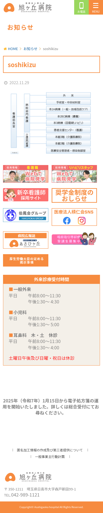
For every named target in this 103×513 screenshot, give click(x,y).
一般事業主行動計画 (50, 456)
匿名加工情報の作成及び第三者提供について (50, 450)
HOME (13, 48)
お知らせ (31, 48)
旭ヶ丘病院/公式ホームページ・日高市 (28, 7)
